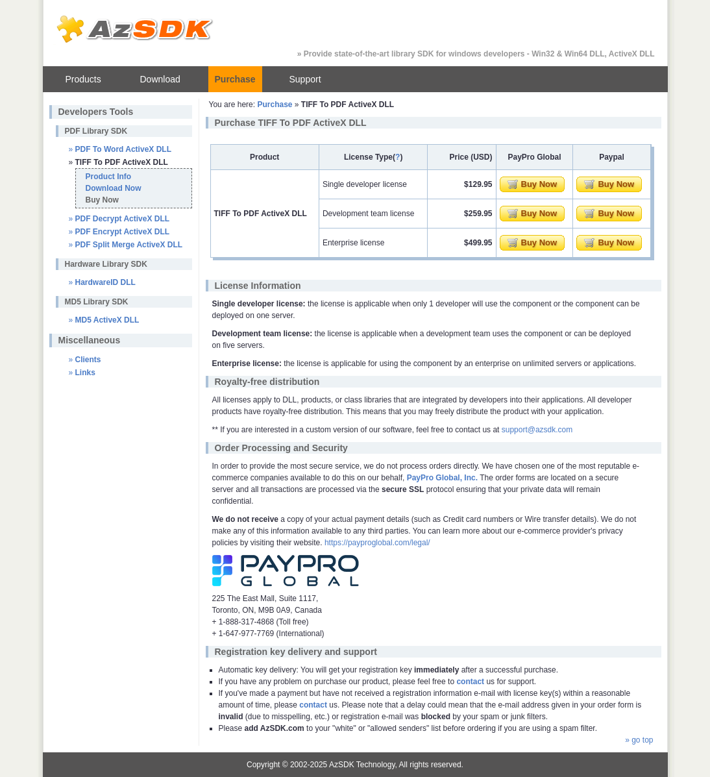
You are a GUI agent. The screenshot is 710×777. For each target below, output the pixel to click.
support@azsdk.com (537, 429)
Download (160, 79)
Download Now (113, 188)
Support (305, 79)
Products (83, 79)
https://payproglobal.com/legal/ (377, 542)
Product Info (109, 176)
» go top (639, 740)
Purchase (235, 79)
